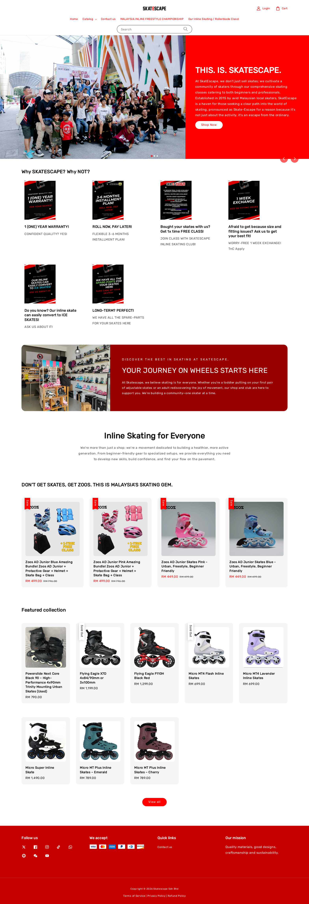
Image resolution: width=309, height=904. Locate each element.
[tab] (152, 156)
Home (74, 19)
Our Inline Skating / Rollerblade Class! (213, 19)
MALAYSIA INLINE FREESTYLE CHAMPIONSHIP (152, 19)
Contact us (108, 19)
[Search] (185, 29)
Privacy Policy (156, 895)
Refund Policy (177, 895)
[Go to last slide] (284, 159)
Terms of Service (134, 895)
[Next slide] (295, 159)
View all (154, 802)
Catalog (88, 19)
